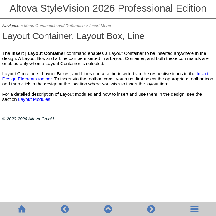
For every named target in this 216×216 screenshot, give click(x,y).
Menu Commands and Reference (54, 25)
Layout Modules (34, 99)
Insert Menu (100, 25)
